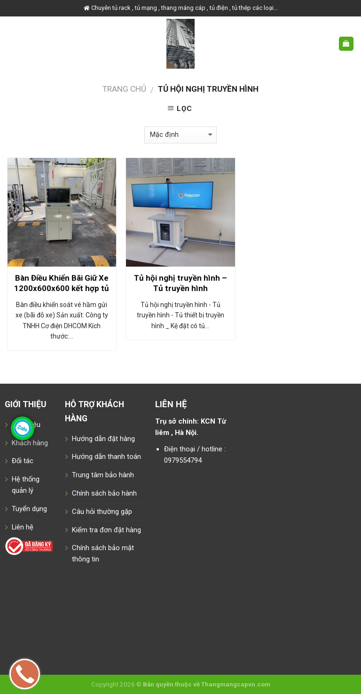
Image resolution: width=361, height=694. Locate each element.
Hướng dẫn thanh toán (106, 456)
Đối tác (22, 461)
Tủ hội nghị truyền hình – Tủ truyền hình (180, 283)
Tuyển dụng (29, 509)
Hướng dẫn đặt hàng (103, 438)
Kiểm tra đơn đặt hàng (106, 530)
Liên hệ (22, 527)
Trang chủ (124, 89)
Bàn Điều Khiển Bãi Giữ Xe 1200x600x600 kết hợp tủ (61, 283)
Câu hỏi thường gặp (102, 511)
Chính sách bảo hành (104, 493)
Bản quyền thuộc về (171, 684)
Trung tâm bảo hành (103, 475)
